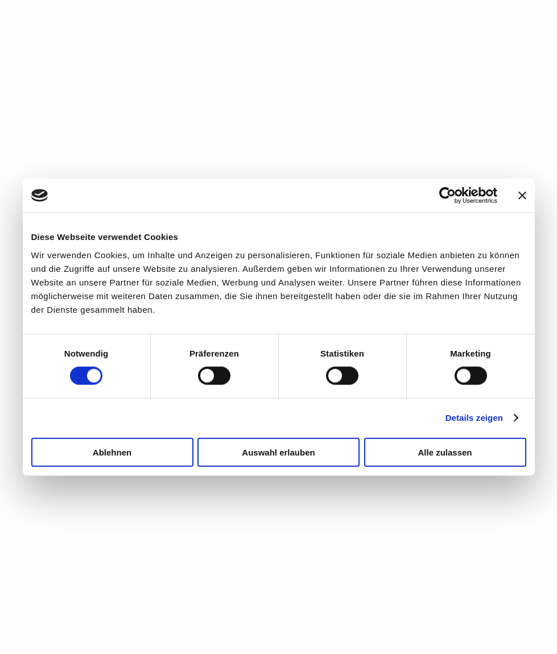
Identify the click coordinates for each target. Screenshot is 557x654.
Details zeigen (474, 418)
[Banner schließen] (522, 196)
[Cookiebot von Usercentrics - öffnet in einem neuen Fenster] (447, 195)
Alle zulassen (445, 452)
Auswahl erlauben (278, 452)
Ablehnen (112, 452)
